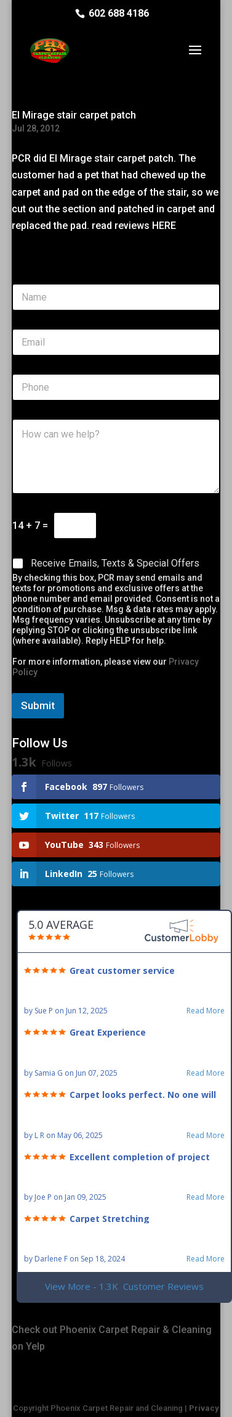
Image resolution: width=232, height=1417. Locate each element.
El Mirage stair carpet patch (74, 115)
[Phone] (116, 387)
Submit (38, 705)
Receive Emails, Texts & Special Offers (115, 563)
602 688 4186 (119, 13)
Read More (205, 1011)
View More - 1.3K (124, 1286)
